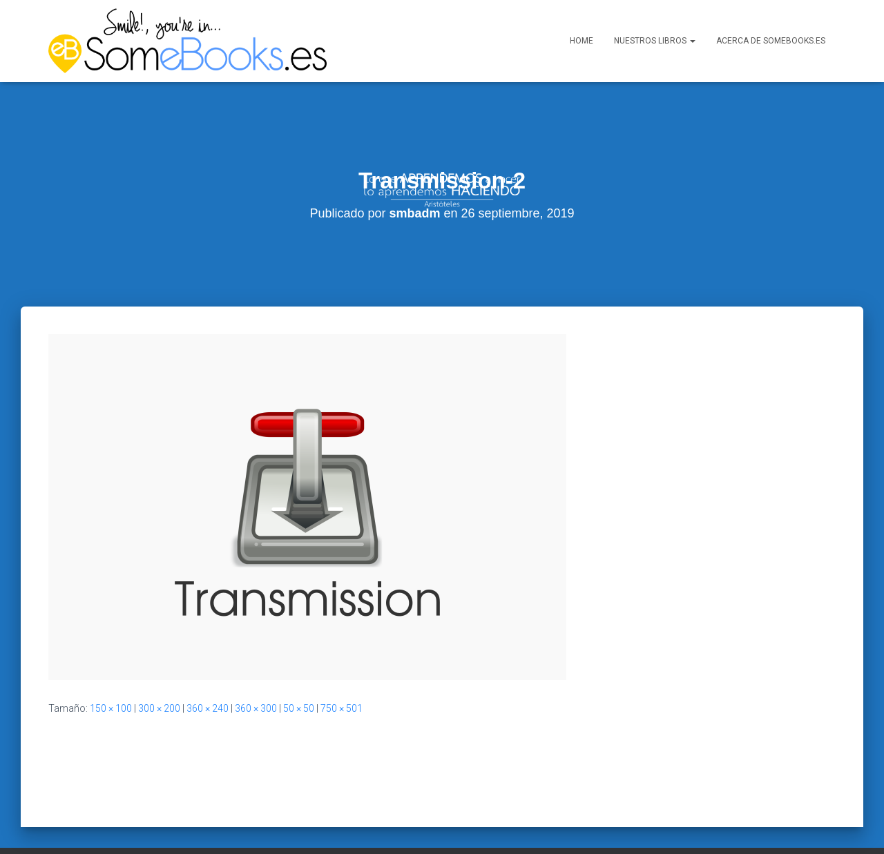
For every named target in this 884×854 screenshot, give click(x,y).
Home (581, 41)
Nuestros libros (654, 41)
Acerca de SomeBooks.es (770, 41)
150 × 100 (111, 680)
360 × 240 (207, 680)
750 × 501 (341, 680)
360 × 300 (256, 680)
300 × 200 (159, 680)
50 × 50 (298, 680)
